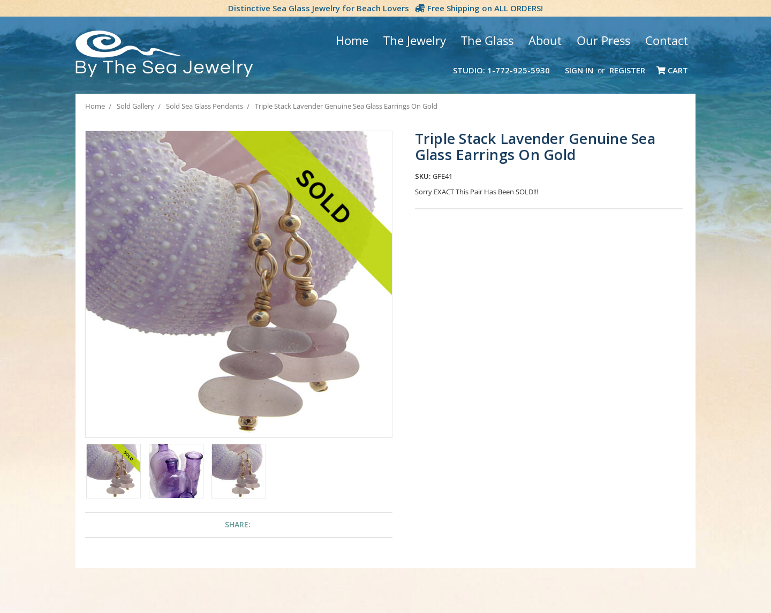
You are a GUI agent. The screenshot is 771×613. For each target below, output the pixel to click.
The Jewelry (414, 40)
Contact (666, 40)
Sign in (579, 70)
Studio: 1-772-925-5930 (501, 70)
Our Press (603, 40)
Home (352, 40)
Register (627, 70)
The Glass (487, 40)
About (545, 40)
